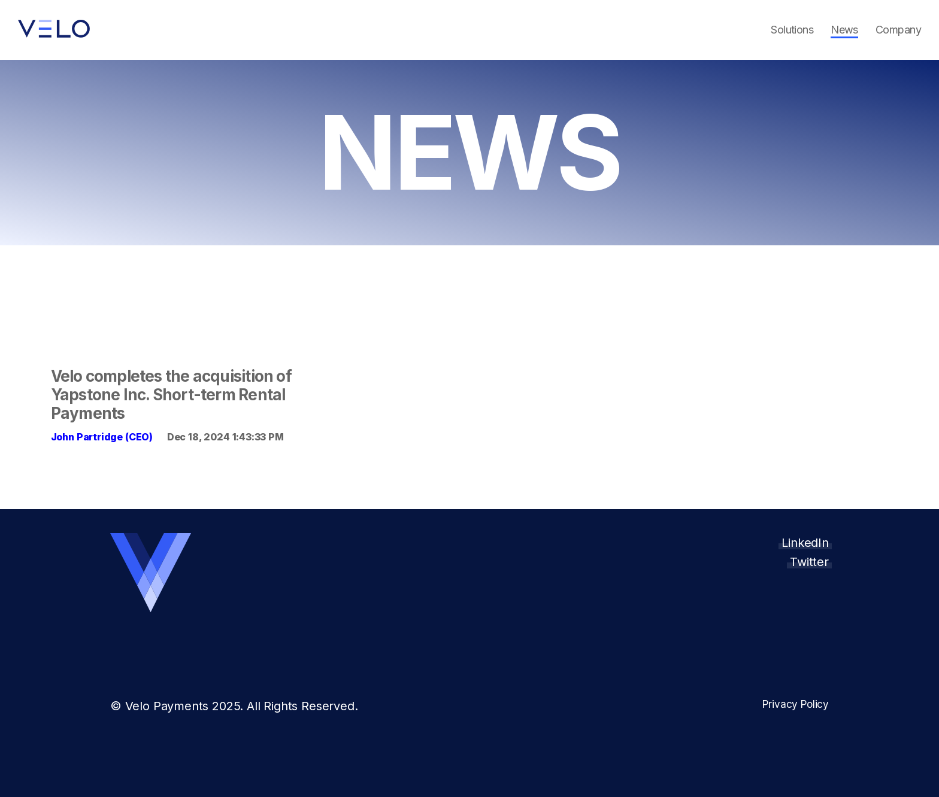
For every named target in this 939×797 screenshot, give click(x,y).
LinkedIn (805, 543)
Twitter (809, 562)
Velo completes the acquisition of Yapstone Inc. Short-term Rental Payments (171, 394)
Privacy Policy (795, 704)
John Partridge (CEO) (102, 437)
